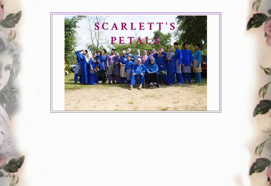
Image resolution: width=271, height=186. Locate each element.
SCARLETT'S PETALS (135, 33)
